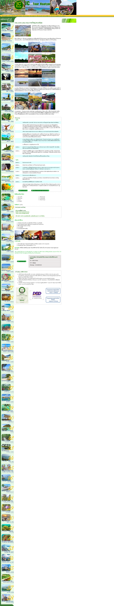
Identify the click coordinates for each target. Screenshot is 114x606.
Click (33, 284)
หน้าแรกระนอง (26, 16)
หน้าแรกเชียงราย (46, 16)
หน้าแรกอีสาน (62, 16)
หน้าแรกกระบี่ (39, 16)
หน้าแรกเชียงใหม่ (12, 16)
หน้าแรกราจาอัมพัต (55, 16)
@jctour (34, 262)
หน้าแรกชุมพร (19, 16)
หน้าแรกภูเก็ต (5, 16)
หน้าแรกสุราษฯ (33, 16)
